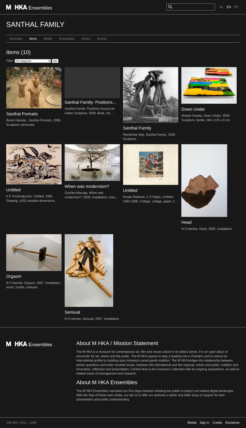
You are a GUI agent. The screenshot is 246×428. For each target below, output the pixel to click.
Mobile (192, 422)
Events (102, 38)
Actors (86, 38)
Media (48, 38)
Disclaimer (232, 422)
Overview (15, 38)
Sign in (204, 422)
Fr (236, 7)
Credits (217, 422)
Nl (221, 7)
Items (33, 38)
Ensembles (67, 38)
